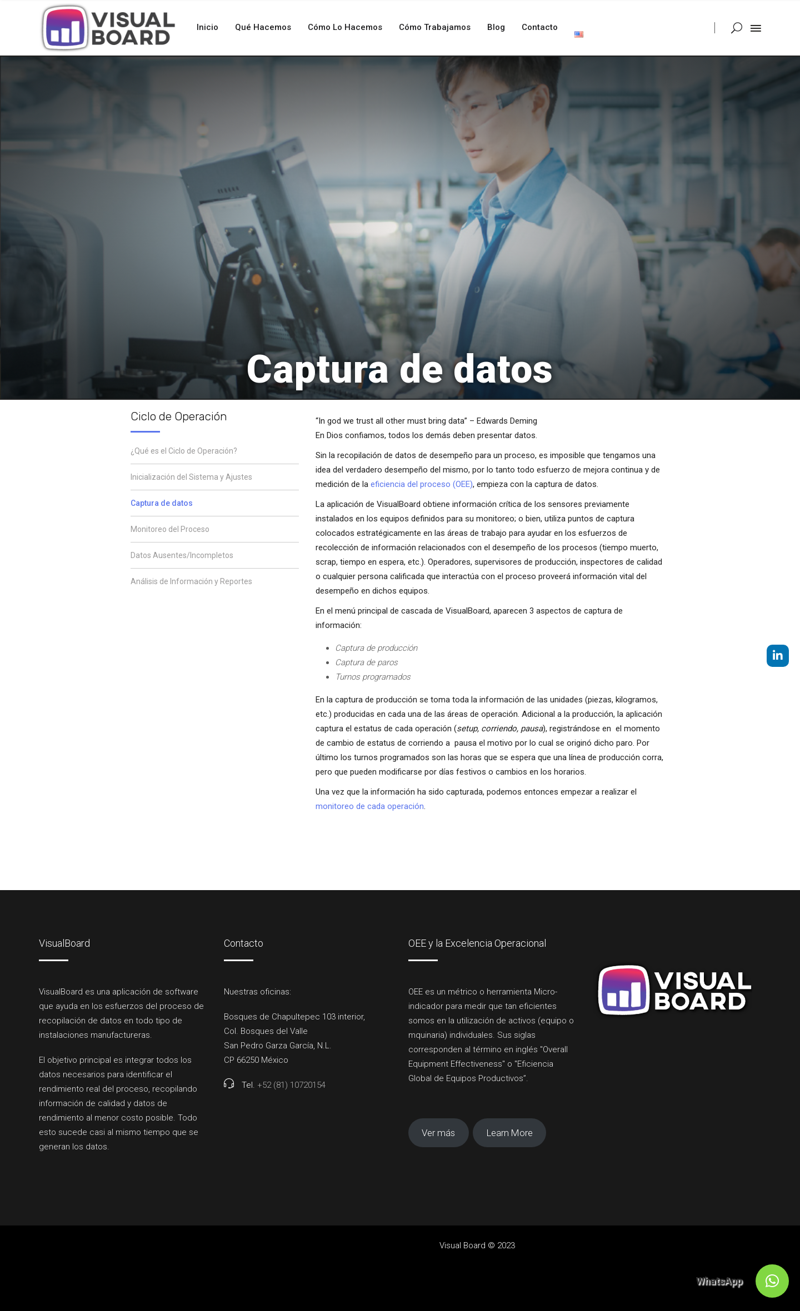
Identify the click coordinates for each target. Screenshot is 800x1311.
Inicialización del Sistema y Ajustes (191, 477)
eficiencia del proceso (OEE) (422, 484)
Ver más (438, 1132)
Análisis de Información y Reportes (191, 581)
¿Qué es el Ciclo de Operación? (184, 450)
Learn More (510, 1132)
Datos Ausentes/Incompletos (182, 555)
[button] (772, 1281)
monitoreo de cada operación (370, 806)
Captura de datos (162, 503)
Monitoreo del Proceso (170, 529)
